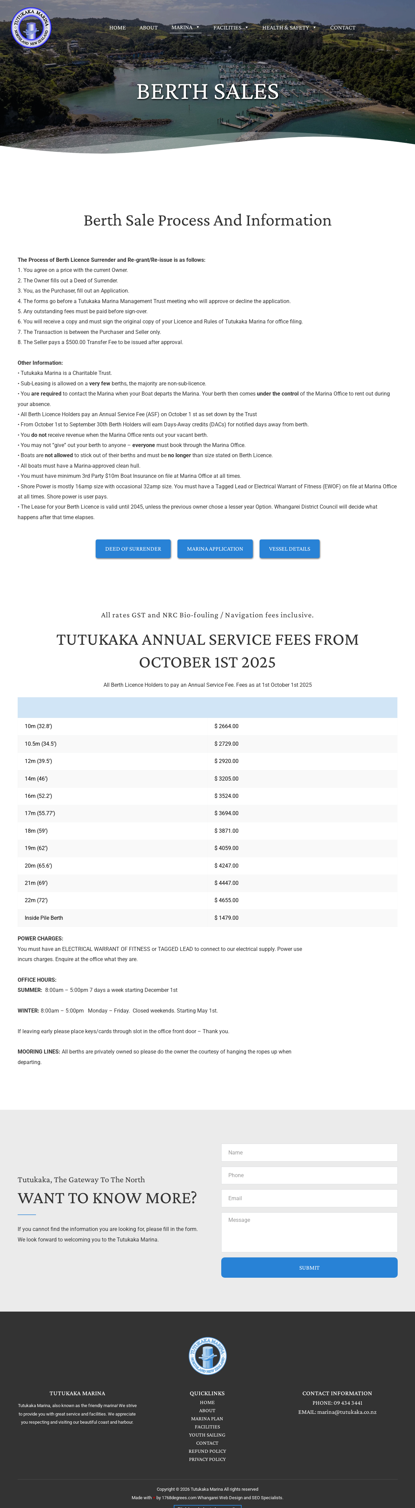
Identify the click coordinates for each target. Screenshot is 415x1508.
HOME (207, 1404)
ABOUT (207, 1412)
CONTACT (207, 1444)
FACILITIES (207, 1428)
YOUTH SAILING (207, 1436)
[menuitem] (118, 27)
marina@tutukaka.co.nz (347, 1413)
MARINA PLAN (207, 1420)
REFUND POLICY (207, 1453)
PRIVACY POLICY (207, 1461)
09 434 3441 (348, 1404)
